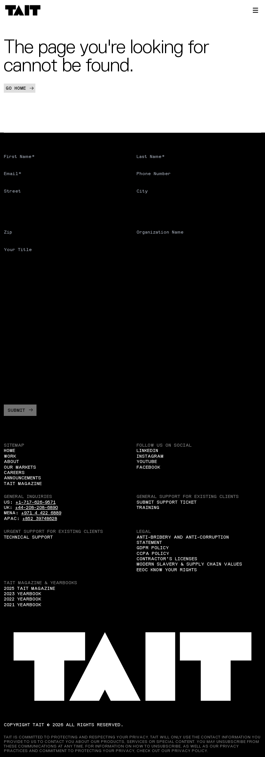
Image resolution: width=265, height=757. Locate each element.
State (143, 208)
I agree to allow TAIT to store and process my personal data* (87, 383)
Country (14, 208)
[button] (255, 10)
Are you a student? (30, 266)
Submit (20, 410)
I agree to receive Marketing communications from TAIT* (87, 367)
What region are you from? (40, 291)
